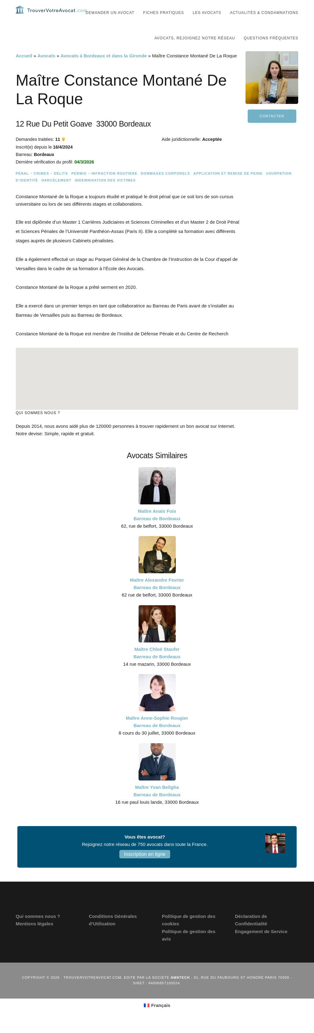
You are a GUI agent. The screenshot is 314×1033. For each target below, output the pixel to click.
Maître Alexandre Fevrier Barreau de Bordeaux (157, 595)
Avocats (46, 67)
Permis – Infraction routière (104, 185)
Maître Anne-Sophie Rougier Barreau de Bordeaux (157, 733)
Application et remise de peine (228, 185)
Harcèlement (56, 192)
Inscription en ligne (144, 866)
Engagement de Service (261, 943)
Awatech (180, 989)
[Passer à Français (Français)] (157, 1017)
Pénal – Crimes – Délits (42, 185)
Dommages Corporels (165, 185)
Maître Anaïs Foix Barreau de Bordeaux (157, 526)
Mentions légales (34, 935)
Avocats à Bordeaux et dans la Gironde (103, 67)
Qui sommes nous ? (38, 928)
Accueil (24, 67)
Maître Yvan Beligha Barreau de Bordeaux (157, 802)
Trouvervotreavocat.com (53, 15)
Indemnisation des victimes (105, 192)
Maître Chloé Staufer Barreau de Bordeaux (157, 664)
